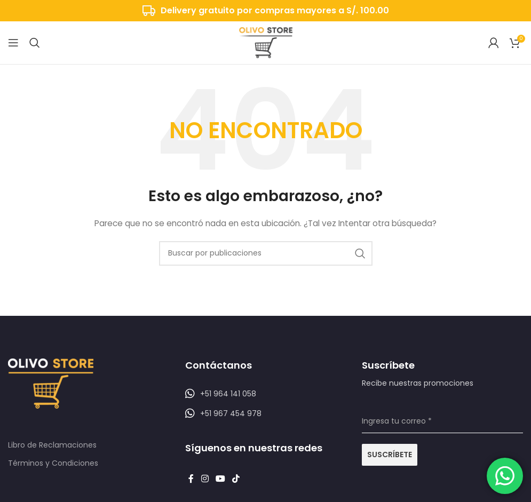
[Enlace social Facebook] (191, 479)
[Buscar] (34, 42)
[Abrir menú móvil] (13, 42)
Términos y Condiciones (53, 463)
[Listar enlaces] (265, 394)
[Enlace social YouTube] (220, 479)
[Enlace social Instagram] (204, 479)
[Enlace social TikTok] (236, 479)
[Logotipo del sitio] (265, 42)
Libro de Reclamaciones (52, 445)
